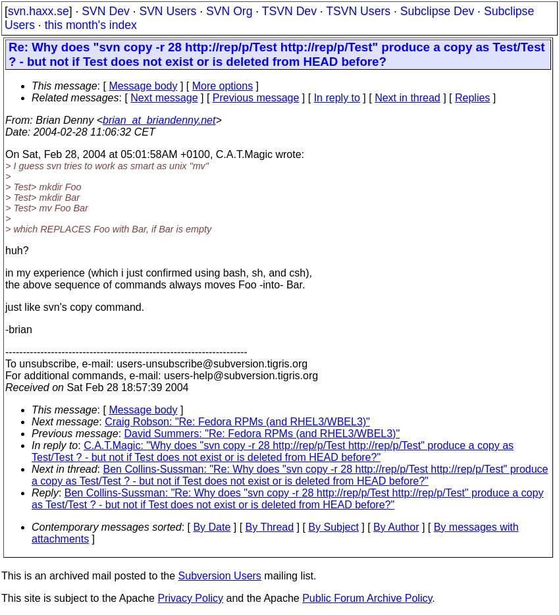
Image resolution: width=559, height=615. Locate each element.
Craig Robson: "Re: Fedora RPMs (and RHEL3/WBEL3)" (237, 421)
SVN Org (229, 11)
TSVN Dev (289, 11)
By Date (211, 527)
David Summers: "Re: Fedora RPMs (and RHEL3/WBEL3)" (262, 433)
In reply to (337, 97)
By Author (396, 527)
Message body (143, 86)
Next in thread (407, 97)
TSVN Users (358, 11)
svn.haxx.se (38, 11)
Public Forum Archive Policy (367, 598)
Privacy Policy (190, 598)
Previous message (256, 97)
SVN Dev (105, 11)
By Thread (270, 527)
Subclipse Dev (437, 11)
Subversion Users (219, 575)
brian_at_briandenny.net (159, 120)
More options (222, 86)
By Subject (333, 527)
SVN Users (167, 11)
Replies (472, 97)
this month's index (91, 25)
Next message (164, 97)
